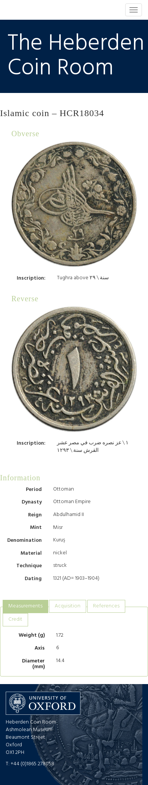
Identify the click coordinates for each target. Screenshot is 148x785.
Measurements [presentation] (25, 606)
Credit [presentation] (15, 619)
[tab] (25, 606)
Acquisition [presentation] (67, 606)
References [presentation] (106, 606)
